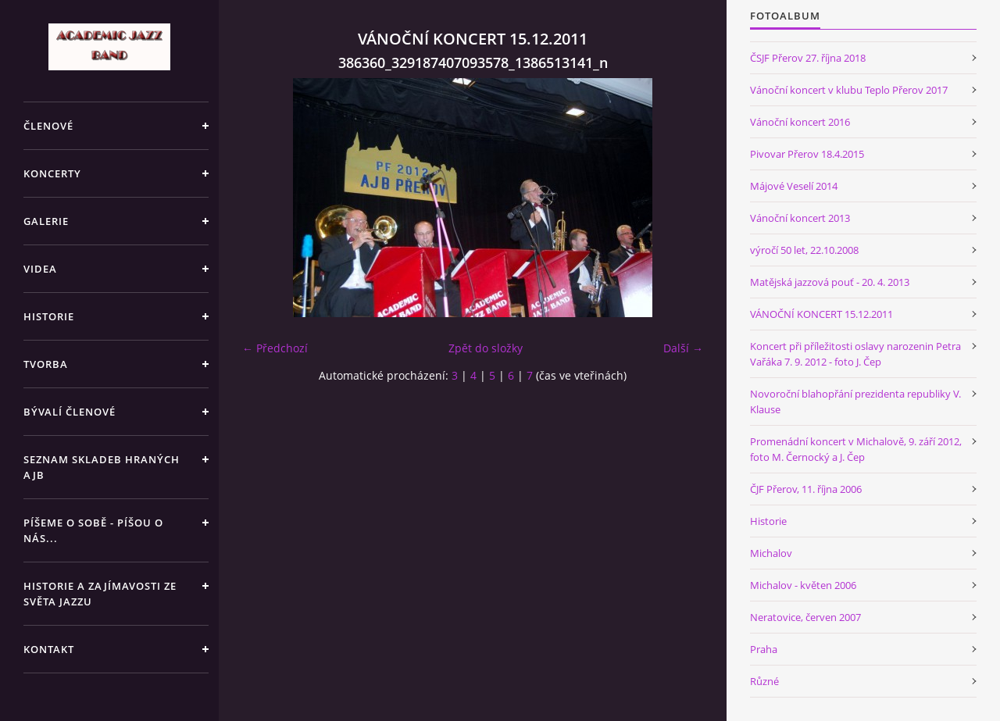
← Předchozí (275, 348)
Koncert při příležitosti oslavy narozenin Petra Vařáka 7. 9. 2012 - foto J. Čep (855, 354)
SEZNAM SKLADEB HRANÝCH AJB (101, 467)
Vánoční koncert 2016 (800, 122)
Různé (764, 681)
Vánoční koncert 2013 (800, 218)
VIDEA (40, 269)
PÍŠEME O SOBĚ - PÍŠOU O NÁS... (93, 530)
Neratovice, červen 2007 (805, 617)
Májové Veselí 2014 (794, 186)
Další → (683, 348)
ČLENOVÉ (48, 126)
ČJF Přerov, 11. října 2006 (806, 489)
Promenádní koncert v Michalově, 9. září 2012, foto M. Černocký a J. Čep (856, 449)
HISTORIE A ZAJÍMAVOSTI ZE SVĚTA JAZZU (100, 594)
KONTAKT (48, 649)
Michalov (771, 553)
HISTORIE (48, 316)
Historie (768, 521)
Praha (763, 649)
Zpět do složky (485, 348)
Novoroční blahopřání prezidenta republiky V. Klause (855, 401)
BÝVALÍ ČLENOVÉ (69, 412)
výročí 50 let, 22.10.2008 (804, 250)
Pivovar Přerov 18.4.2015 (807, 154)
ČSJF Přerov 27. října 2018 (808, 58)
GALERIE (46, 221)
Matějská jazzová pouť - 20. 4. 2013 (829, 282)
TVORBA (45, 364)
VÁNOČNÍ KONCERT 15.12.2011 (821, 314)
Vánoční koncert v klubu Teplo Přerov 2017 (849, 90)
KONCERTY (52, 173)
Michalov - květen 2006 (803, 585)
